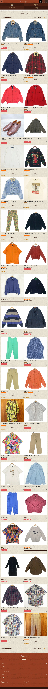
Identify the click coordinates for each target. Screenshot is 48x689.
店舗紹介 (3, 674)
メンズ (12, 5)
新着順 (11, 17)
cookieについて (26, 682)
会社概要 (2, 681)
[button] (46, 18)
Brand (3, 10)
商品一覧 (3, 663)
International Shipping (5, 671)
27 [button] (44, 17)
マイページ (3, 666)
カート (46, 1)
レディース (36, 5)
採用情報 (3, 677)
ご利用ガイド (4, 669)
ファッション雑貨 (36, 8)
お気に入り (43, 1)
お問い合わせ (3, 684)
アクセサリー (12, 8)
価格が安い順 (3, 17)
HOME (1, 10)
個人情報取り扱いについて (4, 682)
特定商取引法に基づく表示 (27, 681)
